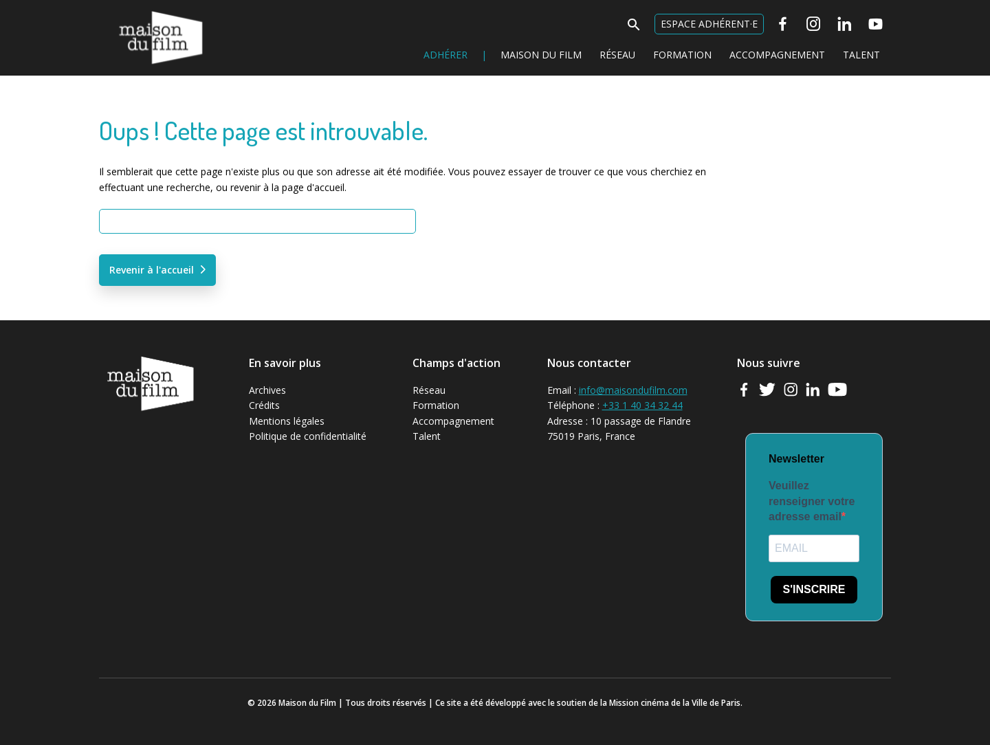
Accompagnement (777, 54)
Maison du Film (133, 10)
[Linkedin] (844, 24)
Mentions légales (286, 420)
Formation (682, 54)
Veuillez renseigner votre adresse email (812, 501)
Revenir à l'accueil (151, 269)
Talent (861, 54)
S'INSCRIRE (814, 589)
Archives (267, 390)
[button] (634, 28)
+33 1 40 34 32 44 (642, 405)
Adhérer (446, 54)
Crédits (264, 405)
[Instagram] (813, 24)
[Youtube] (875, 24)
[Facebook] (782, 24)
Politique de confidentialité (307, 436)
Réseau (617, 54)
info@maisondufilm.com (633, 390)
